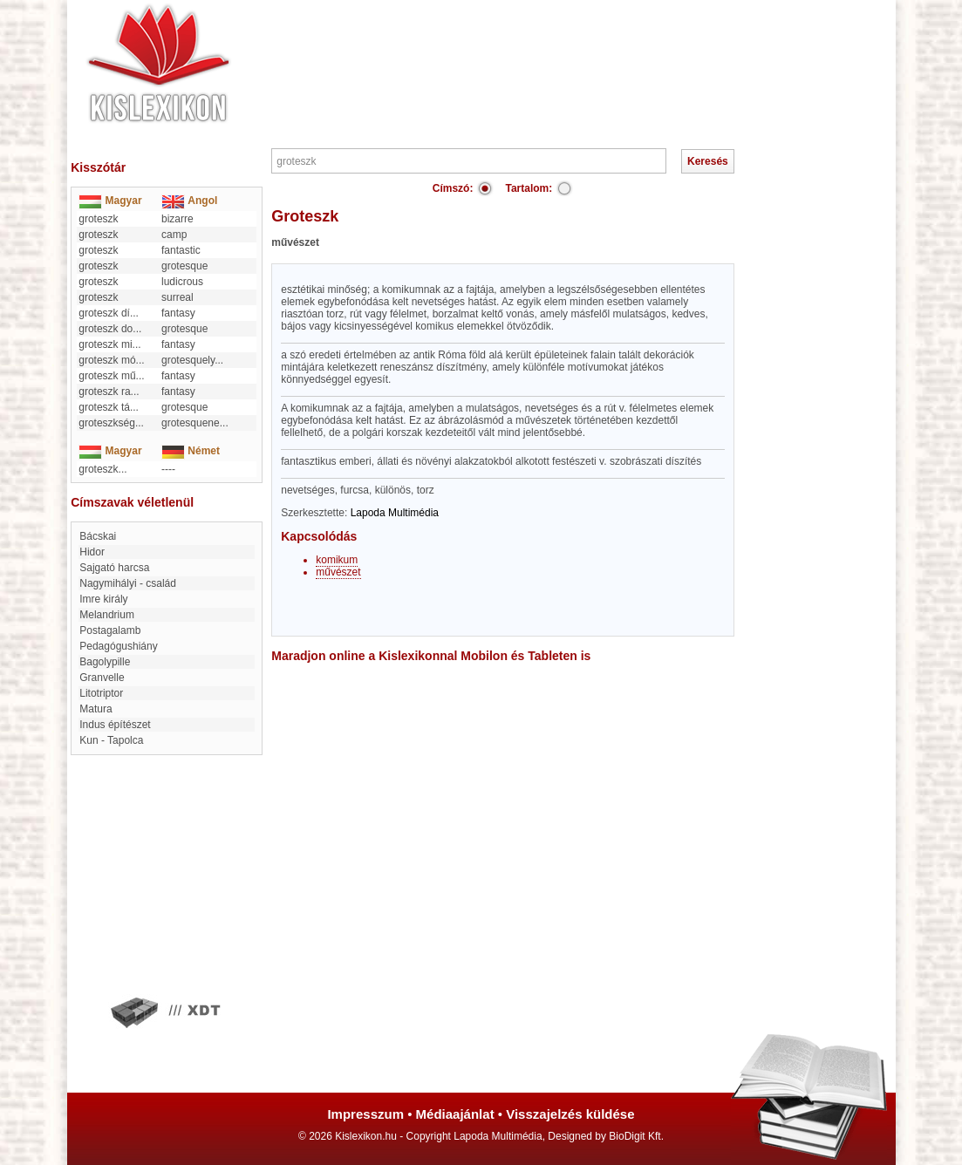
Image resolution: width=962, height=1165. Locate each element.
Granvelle (101, 677)
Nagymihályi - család (127, 583)
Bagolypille (104, 662)
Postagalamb (109, 630)
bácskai (97, 536)
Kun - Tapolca (111, 740)
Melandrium (106, 615)
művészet (338, 572)
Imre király (103, 599)
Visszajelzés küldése (570, 1114)
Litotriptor (101, 693)
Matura (95, 709)
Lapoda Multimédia (395, 513)
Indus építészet (114, 725)
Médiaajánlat (455, 1114)
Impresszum (365, 1114)
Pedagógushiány (118, 646)
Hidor (92, 552)
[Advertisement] (533, 52)
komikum (337, 560)
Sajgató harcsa (114, 568)
